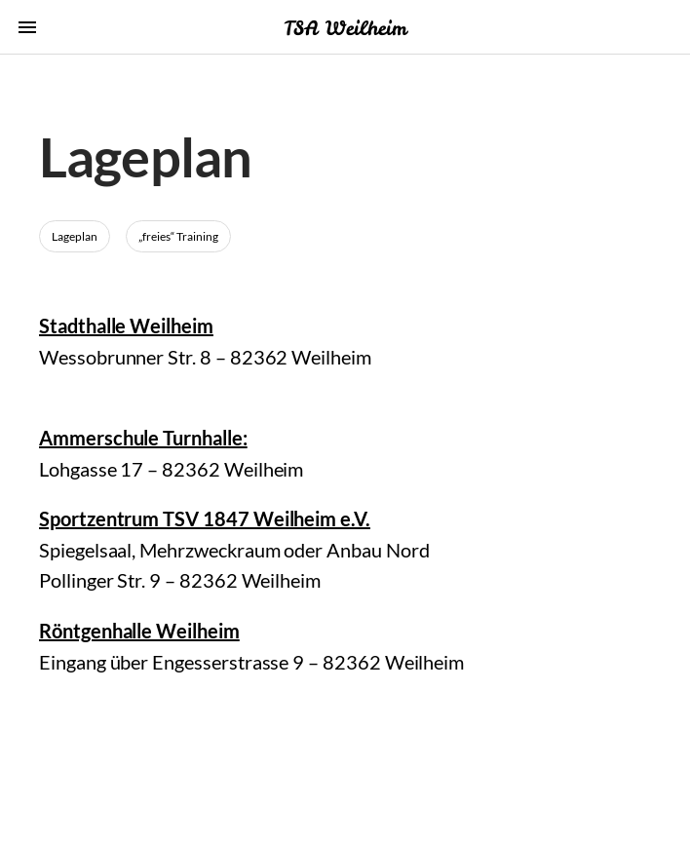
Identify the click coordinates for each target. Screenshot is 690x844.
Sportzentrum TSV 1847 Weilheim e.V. (204, 518)
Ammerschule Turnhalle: (143, 437)
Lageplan (74, 236)
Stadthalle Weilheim (126, 325)
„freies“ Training (178, 236)
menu (27, 27)
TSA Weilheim (345, 28)
